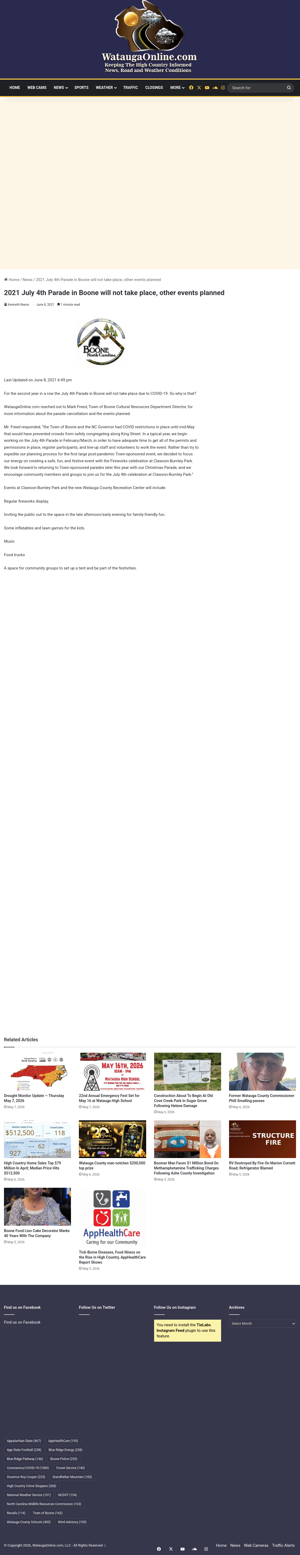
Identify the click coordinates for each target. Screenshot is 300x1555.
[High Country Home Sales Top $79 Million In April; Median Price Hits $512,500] (37, 1139)
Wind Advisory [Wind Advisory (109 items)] (72, 1522)
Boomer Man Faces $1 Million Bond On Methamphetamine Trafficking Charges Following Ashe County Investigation (186, 1168)
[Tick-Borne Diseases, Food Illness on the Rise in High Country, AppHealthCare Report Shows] (112, 1217)
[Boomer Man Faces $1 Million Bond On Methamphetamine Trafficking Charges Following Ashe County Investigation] (187, 1139)
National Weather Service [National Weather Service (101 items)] (29, 1495)
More (176, 87)
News (59, 87)
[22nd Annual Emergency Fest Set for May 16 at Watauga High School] (112, 1072)
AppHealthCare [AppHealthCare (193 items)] (63, 1441)
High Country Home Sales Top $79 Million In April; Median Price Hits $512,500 (32, 1168)
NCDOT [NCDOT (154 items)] (67, 1495)
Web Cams (36, 87)
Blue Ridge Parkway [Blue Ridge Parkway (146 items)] (25, 1459)
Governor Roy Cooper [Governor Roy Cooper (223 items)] (26, 1477)
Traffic (130, 87)
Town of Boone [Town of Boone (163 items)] (47, 1513)
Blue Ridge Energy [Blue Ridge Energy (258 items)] (65, 1450)
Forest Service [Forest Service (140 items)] (70, 1468)
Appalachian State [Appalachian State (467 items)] (24, 1441)
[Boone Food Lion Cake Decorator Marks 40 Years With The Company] (37, 1207)
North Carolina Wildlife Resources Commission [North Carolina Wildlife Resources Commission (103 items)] (44, 1504)
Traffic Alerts (283, 1545)
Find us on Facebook (22, 1322)
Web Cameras (256, 1545)
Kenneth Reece (18, 304)
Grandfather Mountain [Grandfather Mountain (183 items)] (72, 1477)
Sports (81, 87)
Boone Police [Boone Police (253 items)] (63, 1459)
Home (15, 87)
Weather (104, 87)
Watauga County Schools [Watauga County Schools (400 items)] (29, 1522)
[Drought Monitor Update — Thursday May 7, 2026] (37, 1072)
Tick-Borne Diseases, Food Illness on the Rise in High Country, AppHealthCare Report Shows (112, 1257)
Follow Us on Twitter (97, 1307)
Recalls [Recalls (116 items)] (16, 1513)
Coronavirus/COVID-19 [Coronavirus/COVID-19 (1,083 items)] (28, 1468)
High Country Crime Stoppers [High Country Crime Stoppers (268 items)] (31, 1486)
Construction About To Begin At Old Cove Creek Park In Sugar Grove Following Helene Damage (183, 1101)
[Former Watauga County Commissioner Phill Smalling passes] (262, 1072)
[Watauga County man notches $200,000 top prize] (112, 1139)
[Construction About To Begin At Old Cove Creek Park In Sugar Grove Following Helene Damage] (187, 1072)
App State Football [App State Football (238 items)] (24, 1450)
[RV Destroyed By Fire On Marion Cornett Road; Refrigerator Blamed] (262, 1139)
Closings (154, 87)
